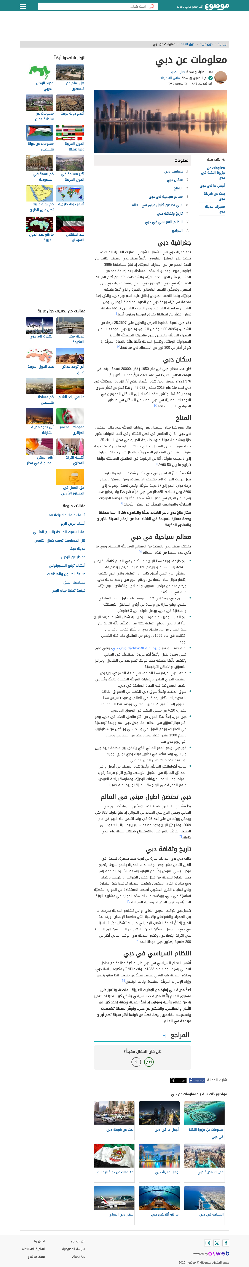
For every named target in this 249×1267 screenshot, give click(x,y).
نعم (149, 1062)
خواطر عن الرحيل (73, 557)
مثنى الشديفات (170, 78)
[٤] (140, 551)
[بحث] (152, 6)
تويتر (183, 1080)
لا (136, 1062)
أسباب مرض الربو (73, 524)
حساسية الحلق (74, 582)
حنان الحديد (177, 72)
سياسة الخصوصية (73, 1249)
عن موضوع (78, 1241)
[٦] (129, 901)
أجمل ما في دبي (212, 185)
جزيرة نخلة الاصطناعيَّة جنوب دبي (136, 648)
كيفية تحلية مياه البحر (69, 591)
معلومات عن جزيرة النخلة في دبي (213, 173)
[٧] (137, 940)
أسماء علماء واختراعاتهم (66, 515)
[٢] (118, 346)
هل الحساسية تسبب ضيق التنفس (59, 541)
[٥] (180, 836)
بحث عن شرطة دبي (214, 196)
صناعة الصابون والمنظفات (66, 574)
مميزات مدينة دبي (215, 209)
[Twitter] (216, 1243)
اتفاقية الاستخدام (33, 1249)
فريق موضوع (36, 1257)
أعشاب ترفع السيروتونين (67, 566)
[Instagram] (207, 1243)
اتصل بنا (39, 1241)
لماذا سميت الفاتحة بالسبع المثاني (59, 532)
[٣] (155, 405)
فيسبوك (199, 1080)
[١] (116, 313)
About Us (78, 1257)
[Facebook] (225, 1243)
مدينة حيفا (77, 549)
